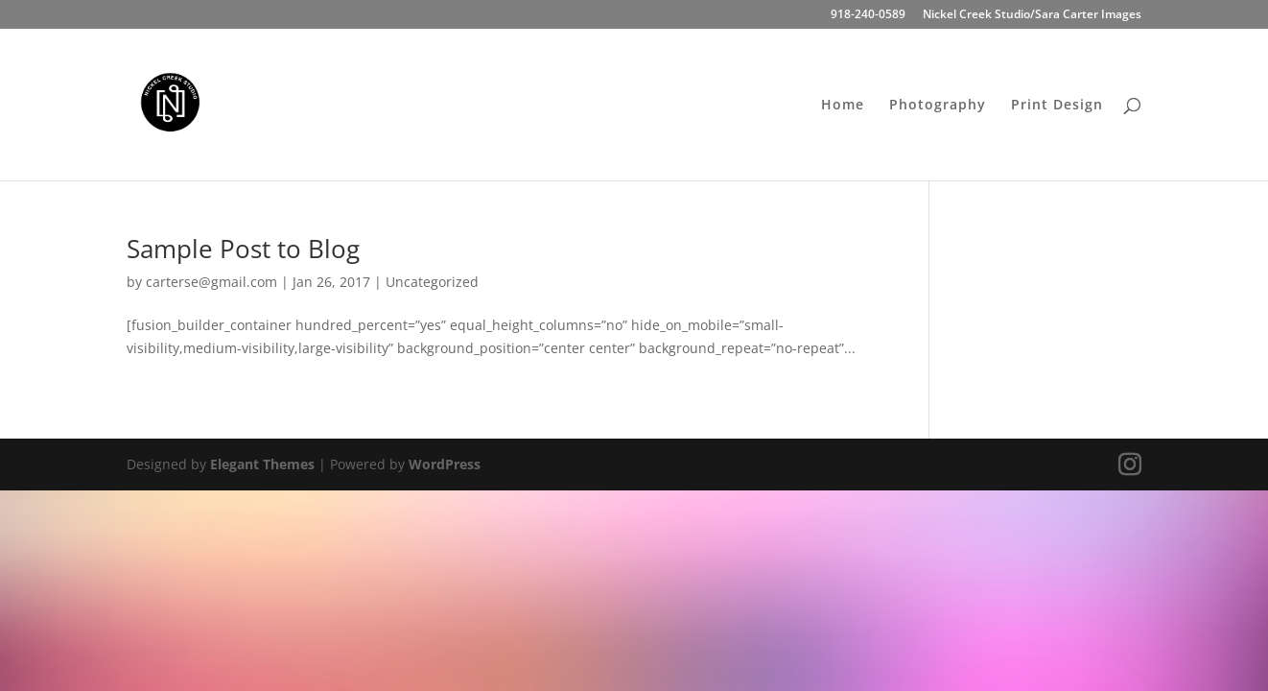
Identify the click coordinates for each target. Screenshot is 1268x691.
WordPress (445, 464)
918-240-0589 (868, 15)
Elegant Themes (262, 464)
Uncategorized (432, 282)
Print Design (1057, 105)
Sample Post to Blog (243, 248)
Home (842, 105)
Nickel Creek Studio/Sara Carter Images (1032, 15)
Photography (937, 105)
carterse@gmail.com (211, 282)
